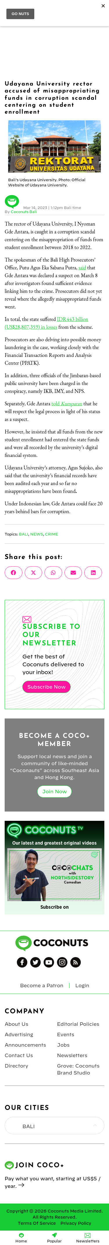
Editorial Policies (78, 1024)
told (66, 403)
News (36, 534)
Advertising (19, 1034)
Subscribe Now (46, 686)
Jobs (63, 1045)
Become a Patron (41, 985)
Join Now (54, 791)
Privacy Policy (75, 1223)
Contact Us (19, 1055)
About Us (16, 1024)
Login (82, 985)
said (82, 267)
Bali (23, 534)
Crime (51, 534)
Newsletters (72, 1055)
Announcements (25, 1045)
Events (65, 1034)
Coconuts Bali (24, 212)
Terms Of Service (37, 1223)
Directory (16, 1065)
